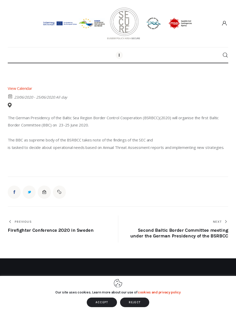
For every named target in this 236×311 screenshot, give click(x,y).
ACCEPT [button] (102, 302)
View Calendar (20, 88)
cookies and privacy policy (159, 292)
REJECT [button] (134, 302)
